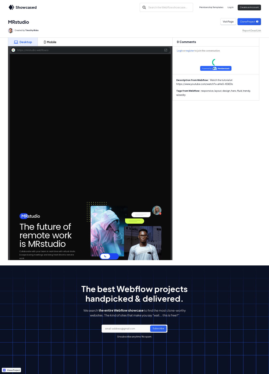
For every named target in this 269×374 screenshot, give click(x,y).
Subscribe (158, 328)
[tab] (23, 42)
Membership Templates (211, 7)
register (190, 50)
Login (180, 50)
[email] (134, 329)
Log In (231, 7)
